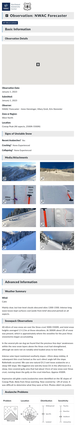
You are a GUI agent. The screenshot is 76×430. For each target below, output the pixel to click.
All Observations (10, 23)
